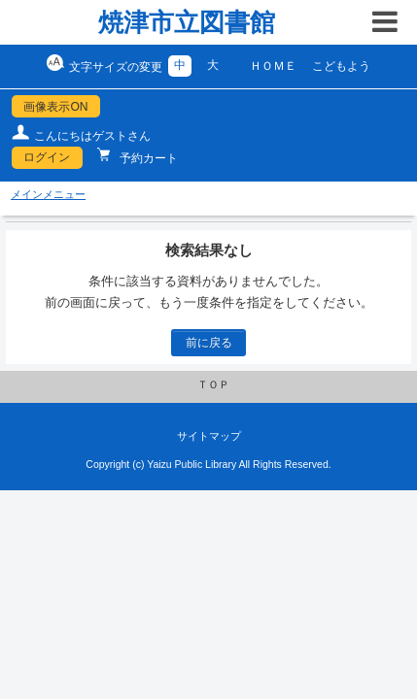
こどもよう (341, 66)
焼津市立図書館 (186, 22)
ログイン (46, 157)
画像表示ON (55, 107)
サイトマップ (209, 436)
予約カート (147, 158)
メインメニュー (48, 194)
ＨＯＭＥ (273, 66)
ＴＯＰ (213, 384)
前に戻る (209, 343)
